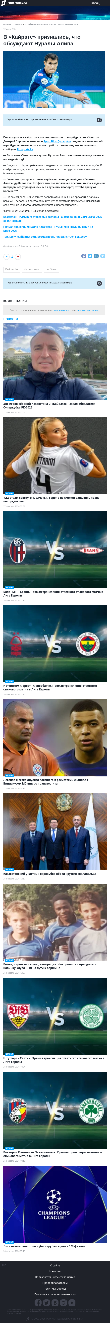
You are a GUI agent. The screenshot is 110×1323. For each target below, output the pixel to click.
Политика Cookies (55, 1288)
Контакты (55, 1271)
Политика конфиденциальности (55, 1294)
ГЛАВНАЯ (7, 24)
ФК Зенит (51, 269)
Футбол (18, 24)
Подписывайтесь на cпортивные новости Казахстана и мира (54, 120)
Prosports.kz (25, 149)
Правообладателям (55, 1283)
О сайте (55, 1265)
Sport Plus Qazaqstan (57, 141)
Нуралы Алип (32, 269)
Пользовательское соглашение (55, 1277)
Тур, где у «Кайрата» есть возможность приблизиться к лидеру (45, 236)
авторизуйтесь (62, 310)
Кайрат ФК (11, 269)
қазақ (95, 3)
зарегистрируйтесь (87, 310)
